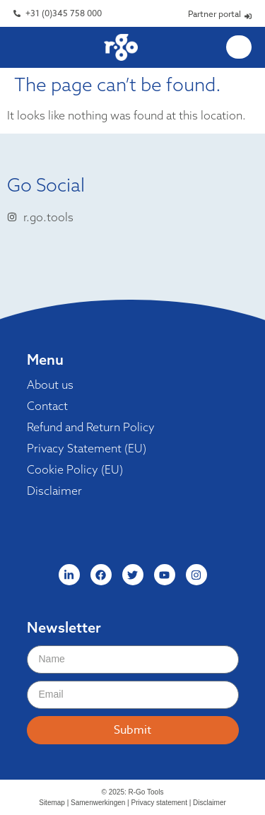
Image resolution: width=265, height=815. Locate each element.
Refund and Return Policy (91, 427)
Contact (47, 406)
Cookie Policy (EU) (75, 469)
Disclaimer (54, 490)
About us (50, 384)
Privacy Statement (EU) (86, 448)
